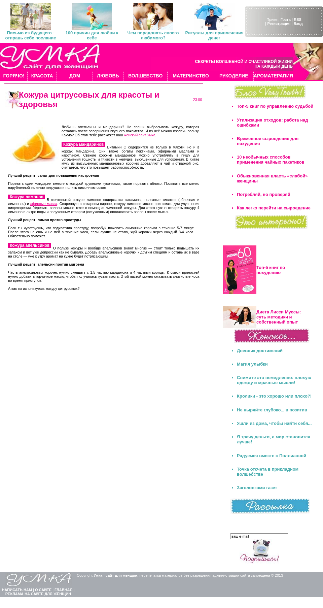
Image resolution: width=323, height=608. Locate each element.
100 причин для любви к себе (91, 35)
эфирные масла (43, 204)
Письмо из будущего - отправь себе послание (30, 35)
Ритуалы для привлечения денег (214, 35)
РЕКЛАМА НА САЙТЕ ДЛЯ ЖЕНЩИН (38, 594)
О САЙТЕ (43, 590)
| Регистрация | (278, 24)
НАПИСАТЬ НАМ (17, 590)
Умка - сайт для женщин (115, 575)
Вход (297, 24)
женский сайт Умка (139, 135)
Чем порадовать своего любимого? (153, 35)
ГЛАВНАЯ (63, 590)
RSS (297, 20)
